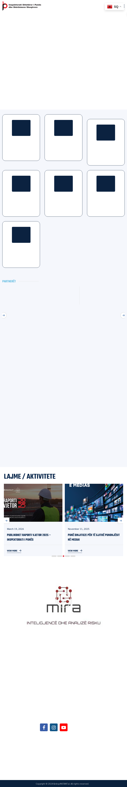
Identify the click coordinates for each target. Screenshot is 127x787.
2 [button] (59, 556)
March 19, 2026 (15, 528)
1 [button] (54, 556)
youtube (63, 727)
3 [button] (63, 556)
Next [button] (123, 315)
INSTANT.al (65, 783)
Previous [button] (3, 315)
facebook (44, 727)
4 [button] (67, 556)
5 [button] (72, 556)
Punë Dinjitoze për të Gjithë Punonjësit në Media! (94, 537)
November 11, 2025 (78, 528)
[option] (33, 520)
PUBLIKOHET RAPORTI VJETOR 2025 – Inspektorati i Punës (29, 537)
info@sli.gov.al (58, 719)
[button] (63, 601)
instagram (53, 727)
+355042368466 (58, 710)
